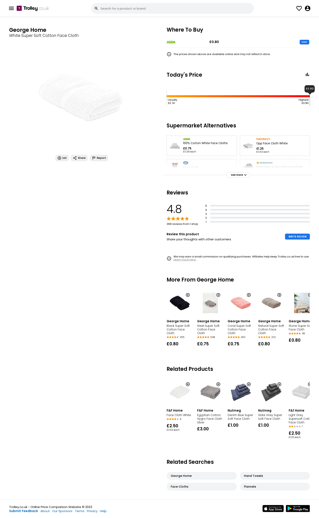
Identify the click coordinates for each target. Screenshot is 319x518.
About (45, 511)
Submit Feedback (23, 511)
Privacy (92, 511)
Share (79, 158)
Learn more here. (185, 260)
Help (103, 511)
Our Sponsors (62, 511)
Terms (79, 511)
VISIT (304, 42)
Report (99, 158)
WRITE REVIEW (297, 236)
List (62, 158)
